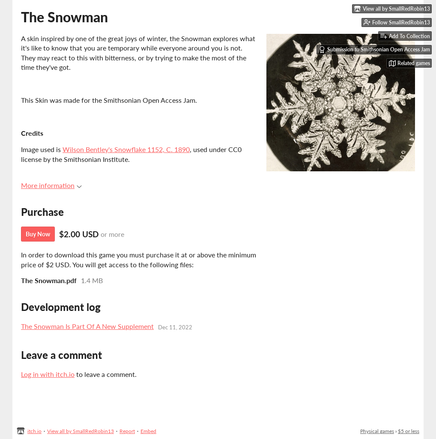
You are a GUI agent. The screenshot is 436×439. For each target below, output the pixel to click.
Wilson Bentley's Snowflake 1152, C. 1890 (126, 149)
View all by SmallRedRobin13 (80, 431)
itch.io (34, 431)
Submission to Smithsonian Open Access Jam (374, 49)
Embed (148, 431)
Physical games (377, 431)
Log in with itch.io (48, 374)
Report (127, 431)
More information (51, 185)
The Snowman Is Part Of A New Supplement (87, 326)
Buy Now (38, 234)
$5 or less (408, 431)
